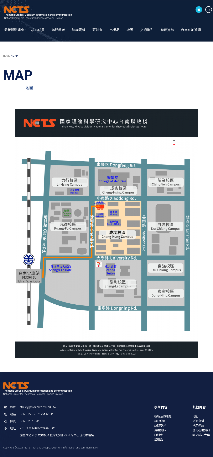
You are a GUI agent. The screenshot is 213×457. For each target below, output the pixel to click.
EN (209, 10)
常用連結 (167, 30)
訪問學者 (58, 30)
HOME (6, 55)
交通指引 (147, 30)
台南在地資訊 (191, 30)
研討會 (97, 30)
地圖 (129, 30)
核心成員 (38, 30)
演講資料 (78, 30)
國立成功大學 (201, 435)
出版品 (114, 30)
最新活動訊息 (14, 30)
